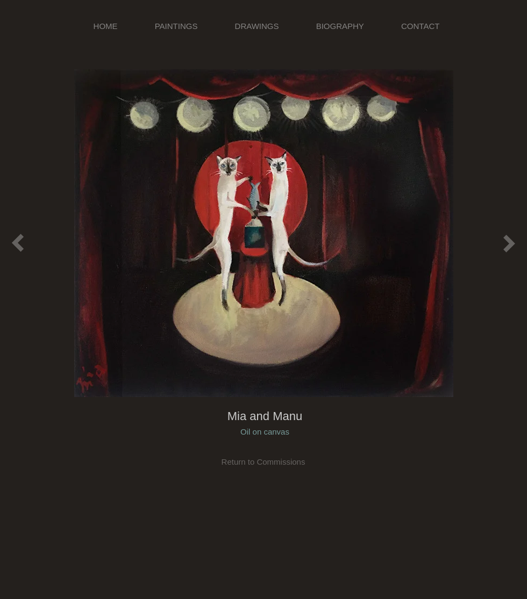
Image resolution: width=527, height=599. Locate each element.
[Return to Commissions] (263, 461)
